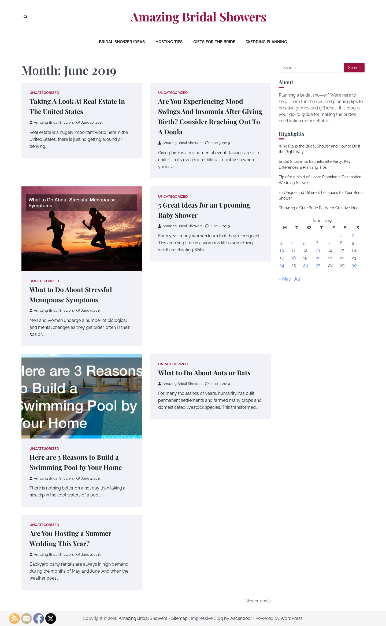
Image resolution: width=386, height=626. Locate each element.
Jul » (298, 279)
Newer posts (258, 601)
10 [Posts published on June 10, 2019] (282, 250)
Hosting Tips (169, 41)
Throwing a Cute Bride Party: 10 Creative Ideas (319, 208)
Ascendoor (241, 618)
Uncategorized (44, 93)
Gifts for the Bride (214, 41)
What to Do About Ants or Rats (205, 372)
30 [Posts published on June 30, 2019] (354, 265)
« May (285, 279)
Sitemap (179, 618)
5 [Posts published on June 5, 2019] (304, 242)
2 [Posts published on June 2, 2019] (353, 235)
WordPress (291, 618)
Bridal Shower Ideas (122, 41)
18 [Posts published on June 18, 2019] (293, 257)
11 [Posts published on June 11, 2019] (293, 250)
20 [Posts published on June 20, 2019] (318, 257)
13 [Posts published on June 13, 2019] (318, 250)
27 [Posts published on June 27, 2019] (318, 265)
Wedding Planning (266, 41)
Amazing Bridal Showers (198, 16)
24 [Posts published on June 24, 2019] (282, 265)
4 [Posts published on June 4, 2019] (292, 242)
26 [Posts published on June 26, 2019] (305, 265)
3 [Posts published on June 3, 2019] (281, 242)
